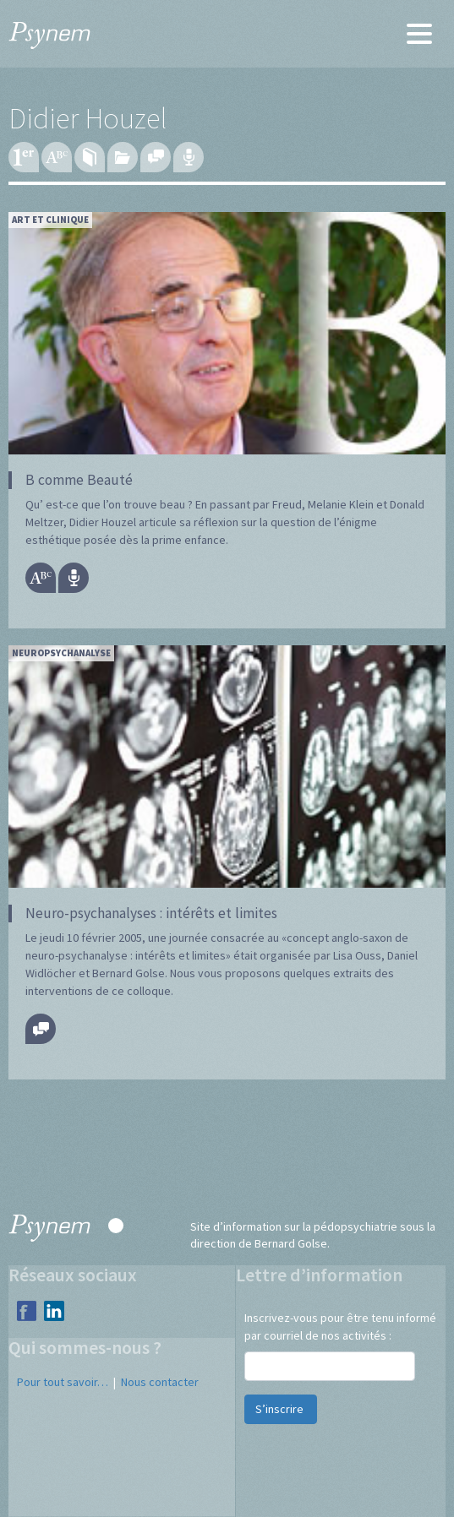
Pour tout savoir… (62, 1381)
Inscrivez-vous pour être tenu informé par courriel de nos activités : (340, 1326)
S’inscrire (280, 1408)
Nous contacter (160, 1381)
